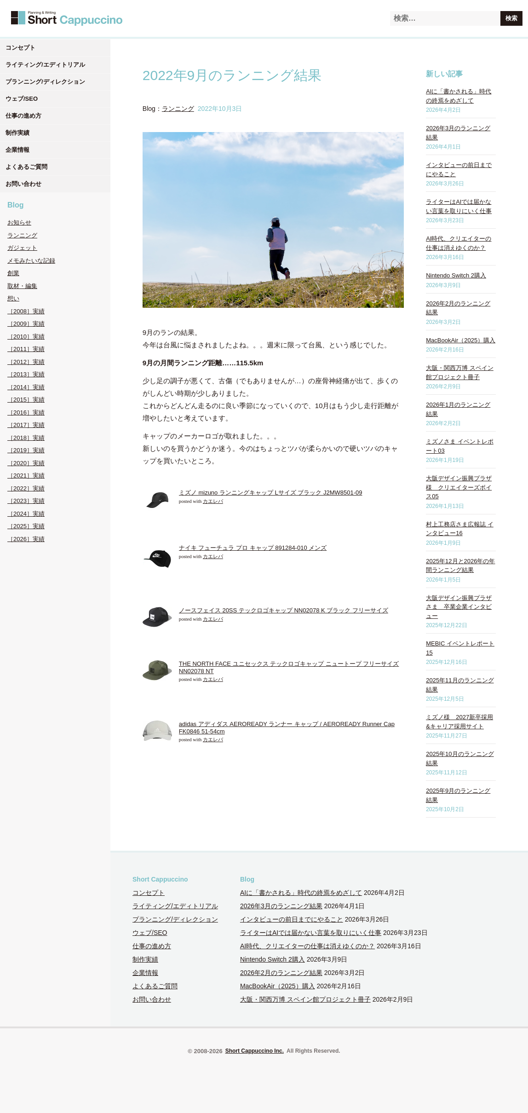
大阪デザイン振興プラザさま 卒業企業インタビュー (459, 606)
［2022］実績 (26, 488)
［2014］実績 (26, 387)
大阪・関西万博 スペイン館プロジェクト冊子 (305, 999)
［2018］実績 (26, 437)
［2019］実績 (26, 450)
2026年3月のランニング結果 (281, 906)
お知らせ (19, 222)
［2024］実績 (26, 513)
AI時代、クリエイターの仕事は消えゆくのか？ (307, 946)
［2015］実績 (26, 399)
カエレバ (213, 501)
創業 (13, 273)
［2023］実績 (26, 500)
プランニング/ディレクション (45, 81)
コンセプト (20, 47)
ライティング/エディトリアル (45, 64)
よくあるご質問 (26, 166)
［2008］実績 (26, 311)
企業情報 (17, 149)
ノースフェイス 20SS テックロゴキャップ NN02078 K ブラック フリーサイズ (283, 610)
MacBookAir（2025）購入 (460, 340)
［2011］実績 (26, 349)
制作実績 (17, 132)
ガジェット (22, 247)
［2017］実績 (26, 424)
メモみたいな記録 (31, 260)
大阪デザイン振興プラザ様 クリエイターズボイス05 (459, 487)
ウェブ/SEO (22, 98)
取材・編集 (22, 286)
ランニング (22, 235)
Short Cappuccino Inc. (254, 1051)
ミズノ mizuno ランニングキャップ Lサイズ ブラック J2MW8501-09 (270, 492)
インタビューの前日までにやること (291, 919)
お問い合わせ (23, 183)
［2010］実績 (26, 336)
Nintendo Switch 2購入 (456, 275)
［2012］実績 (26, 361)
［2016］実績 (26, 412)
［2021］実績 (26, 475)
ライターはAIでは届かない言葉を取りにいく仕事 (310, 932)
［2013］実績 (26, 374)
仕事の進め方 (23, 115)
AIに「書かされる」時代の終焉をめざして (301, 892)
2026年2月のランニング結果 (281, 972)
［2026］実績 (26, 539)
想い (13, 298)
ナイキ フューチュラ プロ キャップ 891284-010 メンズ (253, 547)
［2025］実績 (26, 526)
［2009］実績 (26, 323)
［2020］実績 (26, 463)
